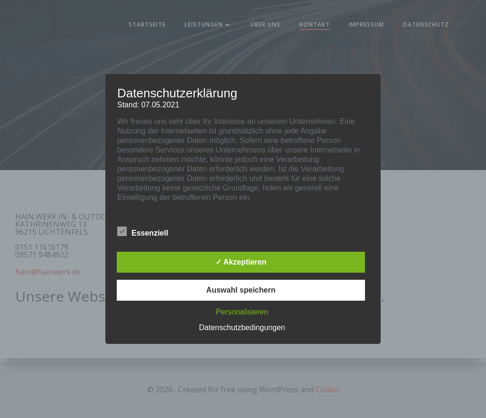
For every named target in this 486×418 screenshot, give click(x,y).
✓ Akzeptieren (241, 262)
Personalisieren (242, 312)
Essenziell (142, 231)
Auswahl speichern (241, 290)
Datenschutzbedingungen (242, 327)
